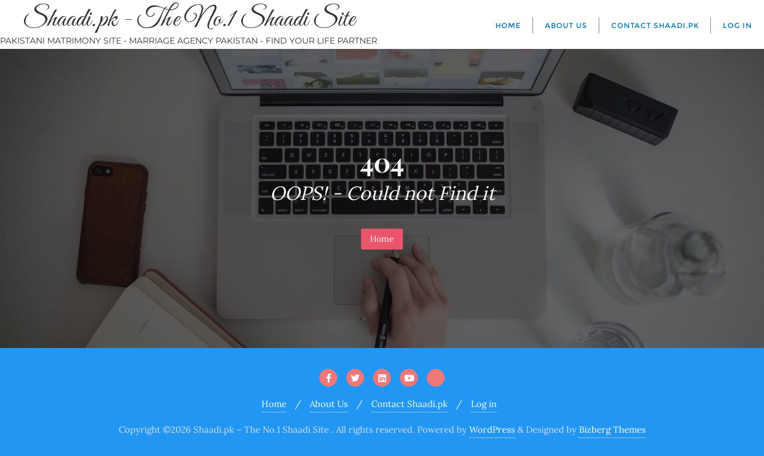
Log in (484, 403)
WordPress (492, 429)
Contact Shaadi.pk (409, 403)
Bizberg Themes (612, 429)
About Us (329, 403)
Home (382, 238)
